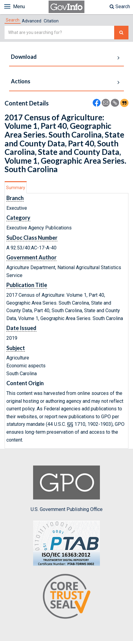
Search (120, 6)
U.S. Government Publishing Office (67, 489)
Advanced (31, 20)
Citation (51, 20)
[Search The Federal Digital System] (121, 32)
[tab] (13, 20)
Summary (15, 187)
